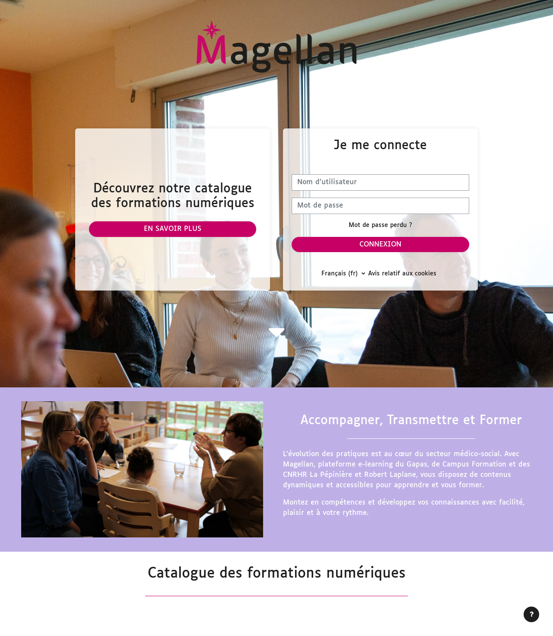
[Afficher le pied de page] (531, 614)
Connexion (380, 244)
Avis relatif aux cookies (402, 274)
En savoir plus (172, 229)
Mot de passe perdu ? (380, 225)
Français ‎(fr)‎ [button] (340, 274)
